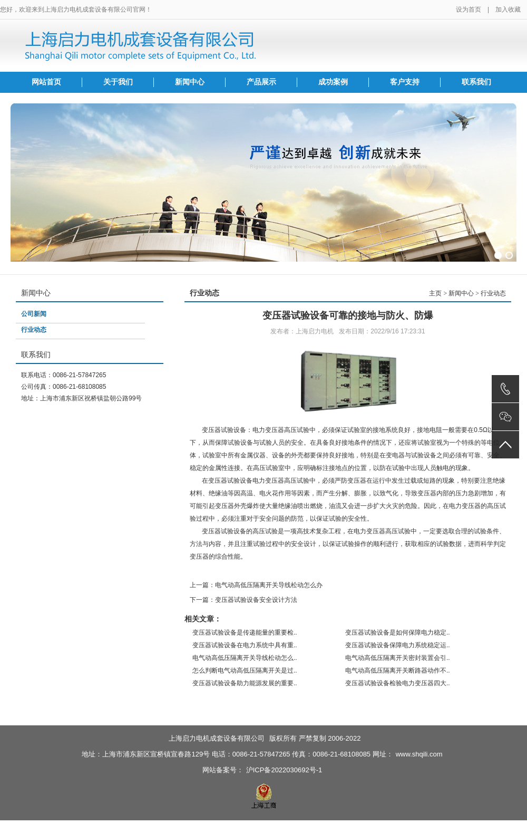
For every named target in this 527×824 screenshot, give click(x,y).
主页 (435, 293)
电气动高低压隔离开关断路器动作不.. (397, 670)
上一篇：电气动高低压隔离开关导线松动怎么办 (256, 585)
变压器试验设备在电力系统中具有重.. (244, 645)
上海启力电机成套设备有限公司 (217, 738)
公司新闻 (33, 314)
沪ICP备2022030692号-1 (284, 770)
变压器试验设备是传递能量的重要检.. (244, 632)
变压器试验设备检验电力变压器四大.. (397, 683)
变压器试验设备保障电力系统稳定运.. (397, 645)
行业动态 (33, 329)
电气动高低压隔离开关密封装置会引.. (397, 658)
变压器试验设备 (224, 531)
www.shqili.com (419, 754)
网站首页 (46, 82)
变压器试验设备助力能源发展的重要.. (244, 683)
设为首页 (468, 9)
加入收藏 (508, 9)
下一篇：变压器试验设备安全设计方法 (243, 599)
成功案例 (333, 82)
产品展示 (261, 82)
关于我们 (118, 82)
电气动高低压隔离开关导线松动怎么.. (244, 658)
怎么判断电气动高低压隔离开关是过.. (244, 670)
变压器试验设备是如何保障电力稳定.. (397, 632)
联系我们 (476, 82)
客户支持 (404, 82)
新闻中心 (189, 82)
